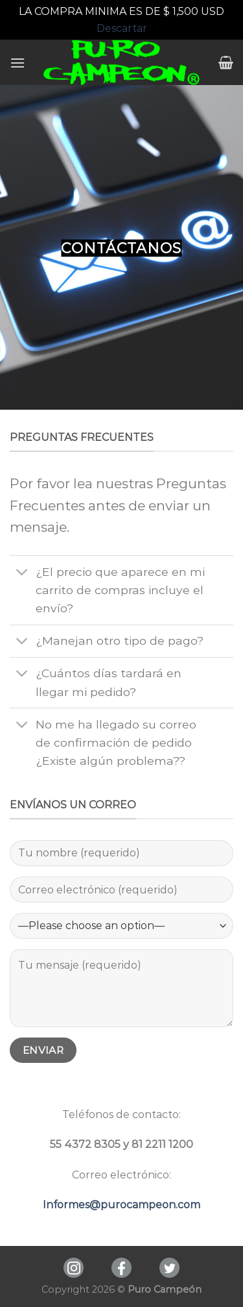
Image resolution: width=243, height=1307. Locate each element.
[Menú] (17, 63)
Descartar (122, 28)
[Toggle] (22, 573)
